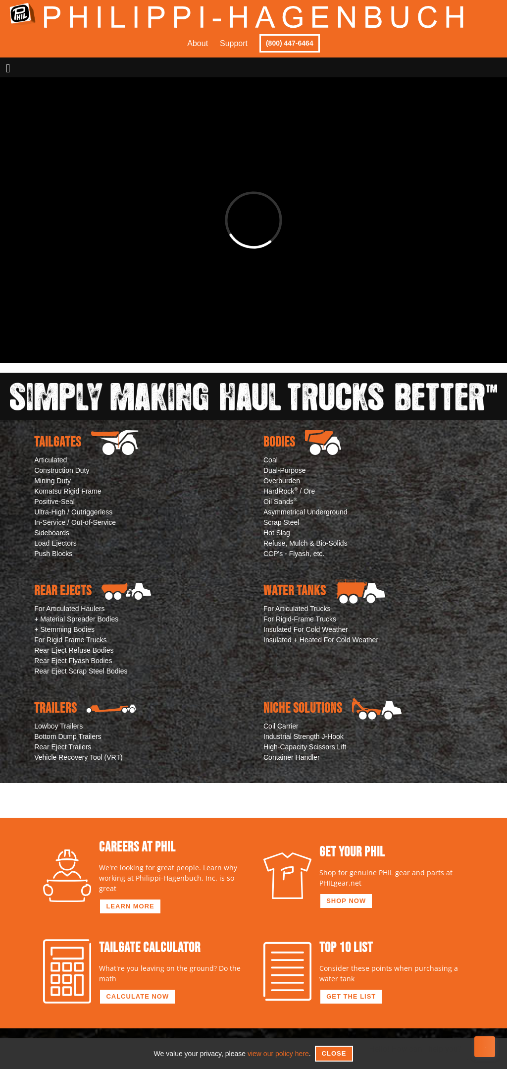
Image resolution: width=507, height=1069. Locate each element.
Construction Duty (61, 470)
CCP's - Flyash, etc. (293, 554)
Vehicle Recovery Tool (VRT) (78, 757)
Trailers (85, 708)
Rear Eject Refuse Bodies (73, 650)
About (197, 43)
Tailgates (86, 442)
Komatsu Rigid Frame (67, 491)
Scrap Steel (281, 522)
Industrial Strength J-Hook (303, 736)
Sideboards (51, 533)
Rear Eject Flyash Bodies (73, 661)
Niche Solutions (332, 708)
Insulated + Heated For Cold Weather (320, 640)
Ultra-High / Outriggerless (73, 512)
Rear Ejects (92, 591)
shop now (346, 900)
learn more (130, 906)
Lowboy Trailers (58, 726)
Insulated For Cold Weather (305, 629)
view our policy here (278, 1054)
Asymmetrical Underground (305, 512)
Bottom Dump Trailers (67, 736)
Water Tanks (324, 591)
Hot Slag (276, 533)
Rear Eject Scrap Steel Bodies (80, 671)
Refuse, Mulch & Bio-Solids (305, 543)
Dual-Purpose (284, 470)
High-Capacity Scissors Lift (304, 747)
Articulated (50, 460)
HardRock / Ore (289, 490)
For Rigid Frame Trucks (70, 640)
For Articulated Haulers (69, 609)
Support (234, 43)
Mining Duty (52, 481)
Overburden (281, 481)
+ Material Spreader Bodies (76, 619)
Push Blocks (53, 554)
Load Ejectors (55, 543)
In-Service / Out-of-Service (75, 522)
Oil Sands (280, 501)
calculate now (137, 996)
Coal (270, 460)
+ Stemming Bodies (64, 629)
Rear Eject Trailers (62, 747)
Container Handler (291, 757)
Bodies (302, 442)
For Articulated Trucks (296, 609)
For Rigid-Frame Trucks (299, 619)
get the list (351, 996)
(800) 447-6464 (289, 43)
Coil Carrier (281, 726)
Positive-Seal (54, 502)
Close (334, 1053)
